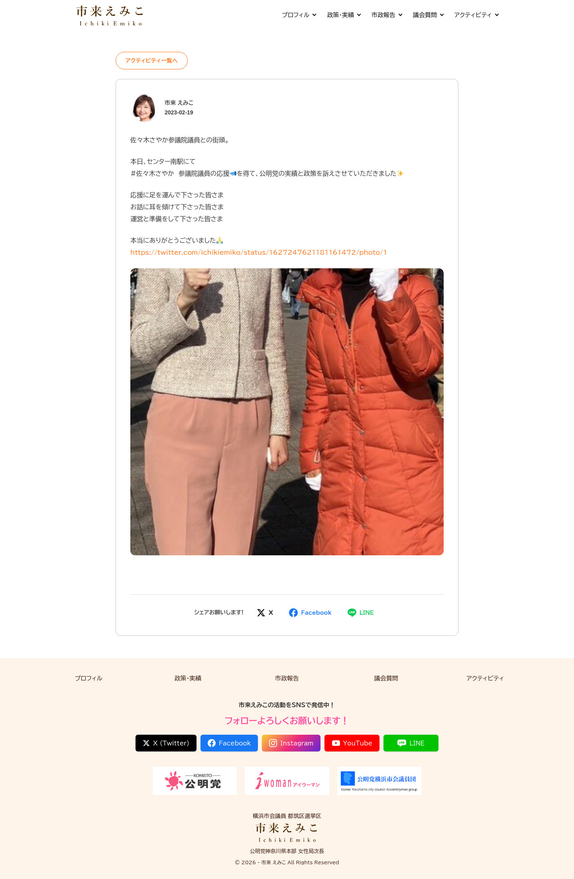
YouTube (352, 743)
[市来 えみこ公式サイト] (110, 15)
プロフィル (299, 15)
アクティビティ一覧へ (152, 60)
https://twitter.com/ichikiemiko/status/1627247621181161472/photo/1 (258, 252)
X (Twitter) (166, 743)
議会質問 (428, 15)
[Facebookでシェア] (310, 612)
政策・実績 (343, 15)
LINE (411, 743)
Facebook (229, 743)
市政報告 (387, 15)
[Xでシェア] (265, 612)
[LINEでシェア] (361, 612)
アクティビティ (476, 15)
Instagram (291, 743)
